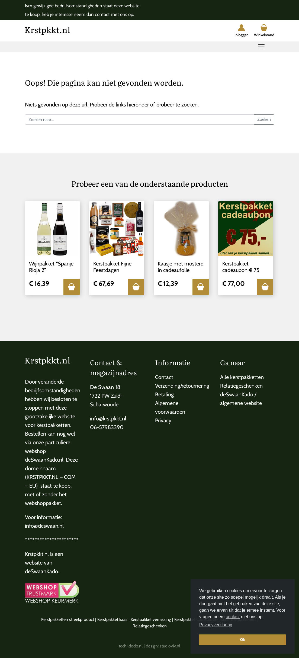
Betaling (164, 394)
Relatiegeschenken (241, 386)
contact (233, 616)
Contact (164, 377)
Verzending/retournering (182, 386)
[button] (71, 287)
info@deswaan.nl (44, 526)
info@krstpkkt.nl (108, 418)
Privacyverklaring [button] (215, 625)
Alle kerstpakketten (242, 377)
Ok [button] (242, 639)
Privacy (163, 420)
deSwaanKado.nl (44, 459)
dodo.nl (135, 646)
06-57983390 (107, 427)
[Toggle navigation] (261, 46)
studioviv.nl (170, 646)
